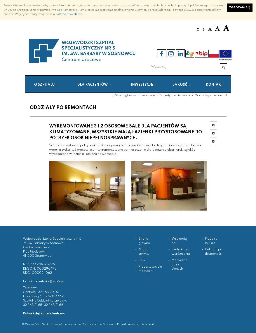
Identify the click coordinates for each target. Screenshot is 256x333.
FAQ (142, 260)
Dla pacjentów (94, 85)
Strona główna (125, 95)
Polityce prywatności (69, 14)
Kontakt (214, 85)
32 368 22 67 (53, 296)
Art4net (148, 324)
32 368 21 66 (53, 305)
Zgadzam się (239, 7)
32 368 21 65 (32, 305)
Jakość (181, 85)
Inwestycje (143, 85)
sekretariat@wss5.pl (49, 281)
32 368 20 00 (48, 292)
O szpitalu (46, 85)
